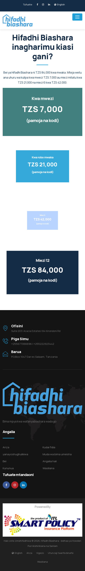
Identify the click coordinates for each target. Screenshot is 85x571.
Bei (4, 461)
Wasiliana (48, 468)
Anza (6, 447)
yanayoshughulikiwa (15, 454)
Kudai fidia (49, 447)
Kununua (8, 468)
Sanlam (53, 546)
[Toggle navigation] (77, 17)
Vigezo (40, 553)
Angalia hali (50, 461)
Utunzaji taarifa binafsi (60, 553)
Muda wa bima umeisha (57, 454)
